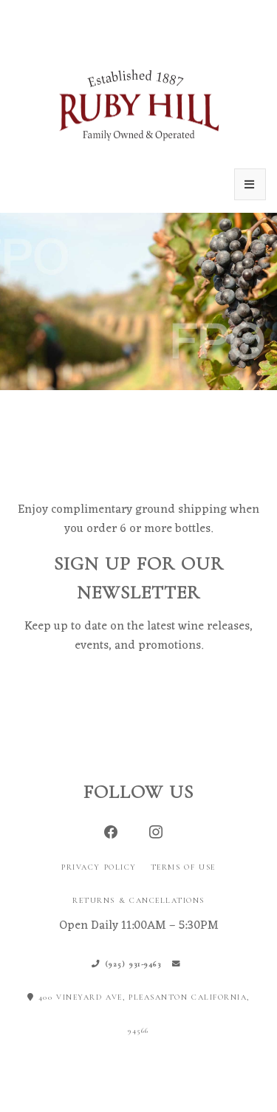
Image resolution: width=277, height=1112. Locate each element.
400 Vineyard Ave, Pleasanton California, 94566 (138, 1013)
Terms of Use (183, 867)
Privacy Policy (99, 867)
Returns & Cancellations (138, 900)
